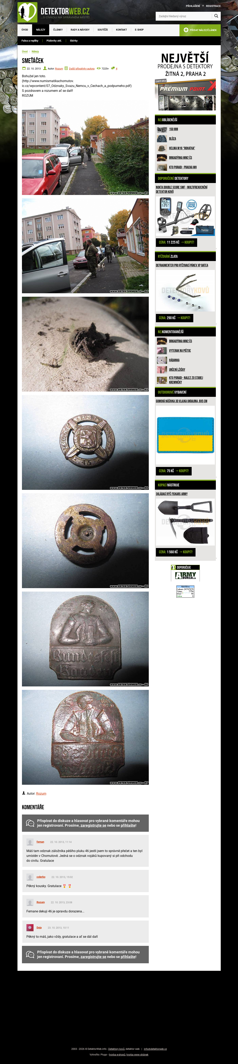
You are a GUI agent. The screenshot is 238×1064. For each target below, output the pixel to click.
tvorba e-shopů (117, 1054)
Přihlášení (193, 6)
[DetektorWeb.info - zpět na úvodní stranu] (56, 12)
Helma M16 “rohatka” (182, 148)
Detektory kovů (116, 1049)
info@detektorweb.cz (155, 1049)
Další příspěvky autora (82, 68)
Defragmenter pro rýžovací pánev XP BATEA (182, 265)
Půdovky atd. (54, 40)
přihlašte (128, 825)
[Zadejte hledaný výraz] (188, 16)
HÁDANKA (174, 360)
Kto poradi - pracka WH (183, 167)
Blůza (172, 139)
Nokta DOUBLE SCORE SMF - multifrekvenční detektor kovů (181, 189)
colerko (41, 876)
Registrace (213, 6)
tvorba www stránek (137, 1054)
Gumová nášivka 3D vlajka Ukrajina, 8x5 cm (181, 401)
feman (40, 841)
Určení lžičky (177, 370)
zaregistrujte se (93, 825)
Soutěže (103, 29)
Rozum (59, 68)
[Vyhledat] (216, 16)
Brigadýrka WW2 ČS (180, 158)
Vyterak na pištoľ (180, 351)
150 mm (173, 129)
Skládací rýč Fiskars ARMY (172, 494)
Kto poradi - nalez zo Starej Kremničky (186, 380)
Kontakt (121, 29)
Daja (39, 927)
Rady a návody (80, 29)
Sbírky (74, 40)
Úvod (25, 29)
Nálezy (40, 29)
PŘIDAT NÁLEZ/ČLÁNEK (200, 31)
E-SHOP (139, 29)
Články (58, 29)
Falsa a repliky (30, 40)
